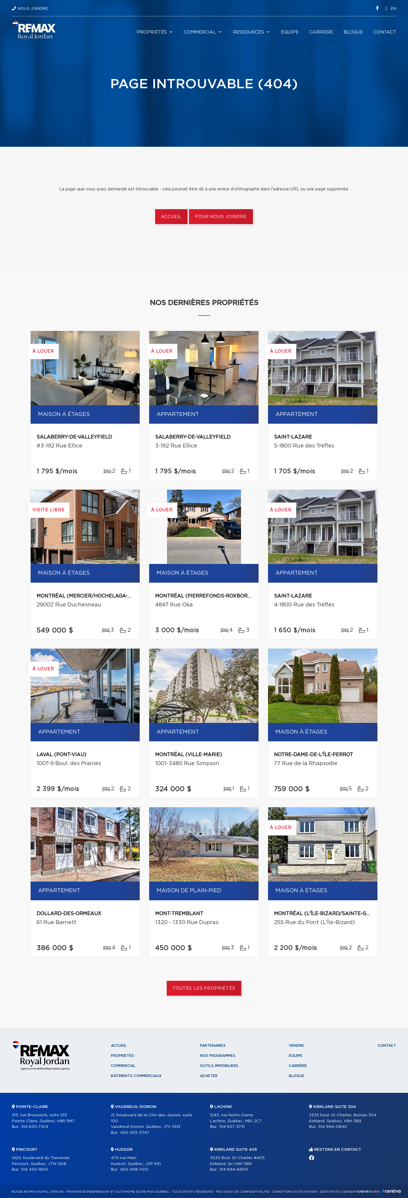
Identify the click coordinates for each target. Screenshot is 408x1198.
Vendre (296, 1045)
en (393, 9)
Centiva (391, 1191)
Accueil (171, 217)
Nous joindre (33, 9)
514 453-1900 (34, 1170)
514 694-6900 (233, 1170)
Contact (384, 32)
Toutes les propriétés (204, 988)
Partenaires (213, 1045)
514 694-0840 (332, 1127)
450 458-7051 (134, 1170)
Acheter (209, 1076)
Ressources (248, 32)
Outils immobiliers (219, 1066)
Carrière (321, 32)
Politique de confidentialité (242, 1191)
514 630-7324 (34, 1127)
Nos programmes (217, 1055)
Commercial (200, 32)
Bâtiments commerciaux (136, 1076)
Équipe (290, 32)
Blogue (353, 32)
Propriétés (152, 32)
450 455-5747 (134, 1133)
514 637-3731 (232, 1127)
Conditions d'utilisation (294, 1191)
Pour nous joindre (221, 217)
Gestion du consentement (344, 1191)
